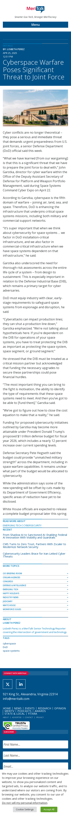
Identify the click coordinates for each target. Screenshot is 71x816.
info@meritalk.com (16, 699)
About (6, 717)
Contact (29, 717)
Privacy (40, 717)
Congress (8, 581)
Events (30, 708)
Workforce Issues (12, 609)
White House (9, 605)
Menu (35, 25)
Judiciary (7, 601)
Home (7, 708)
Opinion (60, 708)
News (18, 708)
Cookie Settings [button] (25, 809)
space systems (11, 650)
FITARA (32, 713)
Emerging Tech (12, 525)
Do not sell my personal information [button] (24, 803)
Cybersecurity (32, 525)
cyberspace (9, 643)
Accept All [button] (49, 809)
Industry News (11, 597)
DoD (5, 647)
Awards (40, 711)
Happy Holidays (11, 593)
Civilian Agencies (11, 577)
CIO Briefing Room (12, 573)
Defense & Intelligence (14, 585)
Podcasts (24, 711)
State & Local (15, 713)
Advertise (17, 717)
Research (44, 708)
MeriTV (9, 711)
